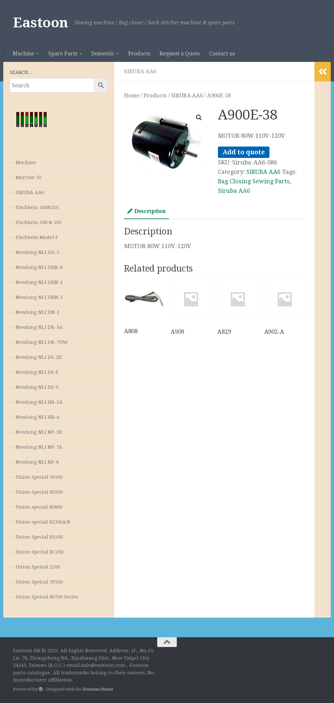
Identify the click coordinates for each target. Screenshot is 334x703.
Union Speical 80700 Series (47, 597)
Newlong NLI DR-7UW (42, 342)
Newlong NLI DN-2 (37, 312)
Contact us (222, 53)
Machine (23, 53)
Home (131, 95)
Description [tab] (146, 211)
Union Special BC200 (39, 552)
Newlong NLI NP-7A (39, 447)
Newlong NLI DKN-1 (39, 282)
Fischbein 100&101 (37, 207)
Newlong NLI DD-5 (37, 252)
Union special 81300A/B (43, 522)
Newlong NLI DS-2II (39, 357)
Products (139, 53)
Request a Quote (179, 53)
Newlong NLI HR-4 (37, 417)
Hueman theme (98, 689)
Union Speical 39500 (39, 582)
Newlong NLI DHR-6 (39, 267)
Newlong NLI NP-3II (39, 432)
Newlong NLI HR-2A (39, 402)
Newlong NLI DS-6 (37, 372)
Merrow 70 (28, 177)
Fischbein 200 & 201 (39, 222)
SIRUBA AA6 (140, 71)
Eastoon (40, 23)
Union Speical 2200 (38, 567)
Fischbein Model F (37, 237)
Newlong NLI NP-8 (37, 462)
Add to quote (243, 152)
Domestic (102, 53)
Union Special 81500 (39, 537)
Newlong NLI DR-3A (39, 327)
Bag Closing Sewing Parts (254, 181)
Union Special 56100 (39, 477)
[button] (199, 117)
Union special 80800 (39, 507)
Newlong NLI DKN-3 (39, 297)
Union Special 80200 (39, 492)
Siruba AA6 (234, 190)
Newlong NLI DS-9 (37, 387)
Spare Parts (62, 53)
